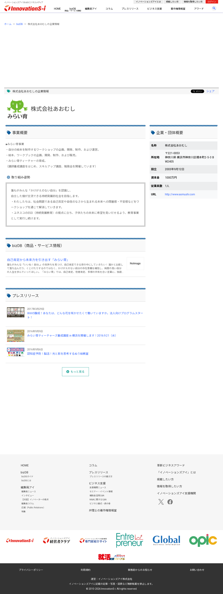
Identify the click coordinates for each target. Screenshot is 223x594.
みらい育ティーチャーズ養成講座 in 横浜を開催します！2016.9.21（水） (72, 335)
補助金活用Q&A (97, 495)
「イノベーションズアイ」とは (176, 472)
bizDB (73, 8)
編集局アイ (91, 8)
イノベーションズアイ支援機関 (176, 493)
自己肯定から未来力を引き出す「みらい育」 (38, 260)
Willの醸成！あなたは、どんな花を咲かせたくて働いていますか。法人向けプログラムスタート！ (85, 315)
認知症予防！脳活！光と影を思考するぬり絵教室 (58, 353)
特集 (23, 511)
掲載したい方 (172, 2)
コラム (109, 8)
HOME (57, 8)
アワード (199, 8)
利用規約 (85, 570)
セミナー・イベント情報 (101, 491)
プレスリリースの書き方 (101, 476)
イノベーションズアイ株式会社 (115, 579)
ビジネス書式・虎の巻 (100, 503)
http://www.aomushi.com (180, 194)
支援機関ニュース (98, 487)
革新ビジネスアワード (171, 465)
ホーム (7, 24)
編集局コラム (27, 503)
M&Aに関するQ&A (98, 499)
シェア (210, 91)
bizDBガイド (27, 476)
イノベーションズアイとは (148, 2)
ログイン (212, 2)
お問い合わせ (197, 570)
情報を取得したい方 (193, 2)
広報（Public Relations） (33, 507)
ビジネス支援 (154, 8)
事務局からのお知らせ (140, 570)
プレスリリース (130, 8)
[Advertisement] (108, 54)
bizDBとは (26, 480)
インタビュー (27, 495)
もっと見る (77, 371)
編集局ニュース (28, 491)
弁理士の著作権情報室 (103, 510)
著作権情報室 (178, 8)
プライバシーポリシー (31, 570)
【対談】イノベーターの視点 (35, 499)
